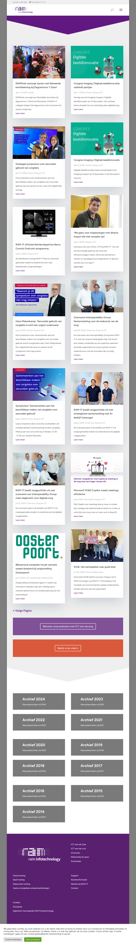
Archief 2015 (91, 791)
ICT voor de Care (78, 844)
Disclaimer (17, 907)
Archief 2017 (91, 765)
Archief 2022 (33, 720)
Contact (74, 888)
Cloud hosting (19, 875)
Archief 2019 (91, 745)
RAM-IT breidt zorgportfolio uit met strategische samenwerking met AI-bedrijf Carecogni (93, 413)
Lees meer (20, 113)
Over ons (31, 503)
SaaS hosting (19, 880)
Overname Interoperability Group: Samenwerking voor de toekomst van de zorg (96, 321)
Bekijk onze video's (68, 648)
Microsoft (89, 499)
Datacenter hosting (21, 884)
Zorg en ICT (39, 173)
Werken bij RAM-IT (79, 884)
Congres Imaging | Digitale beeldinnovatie (97, 160)
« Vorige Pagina (22, 610)
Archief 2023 (92, 699)
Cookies (16, 902)
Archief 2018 (33, 765)
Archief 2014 (33, 811)
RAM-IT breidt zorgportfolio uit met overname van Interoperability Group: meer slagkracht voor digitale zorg (36, 494)
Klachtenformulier (79, 880)
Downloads (76, 861)
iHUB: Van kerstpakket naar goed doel (94, 566)
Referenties (47, 578)
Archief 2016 (33, 791)
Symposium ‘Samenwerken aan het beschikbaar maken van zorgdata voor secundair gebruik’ (36, 409)
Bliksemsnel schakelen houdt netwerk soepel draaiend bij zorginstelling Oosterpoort (36, 568)
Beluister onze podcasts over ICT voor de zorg (68, 626)
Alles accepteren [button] (33, 939)
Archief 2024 (33, 699)
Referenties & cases (80, 857)
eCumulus (75, 853)
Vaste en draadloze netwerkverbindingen (31, 888)
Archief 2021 (91, 720)
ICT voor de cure (78, 848)
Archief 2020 (33, 745)
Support (74, 875)
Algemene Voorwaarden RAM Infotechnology (33, 911)
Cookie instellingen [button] (13, 939)
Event (31, 92)
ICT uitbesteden (33, 578)
